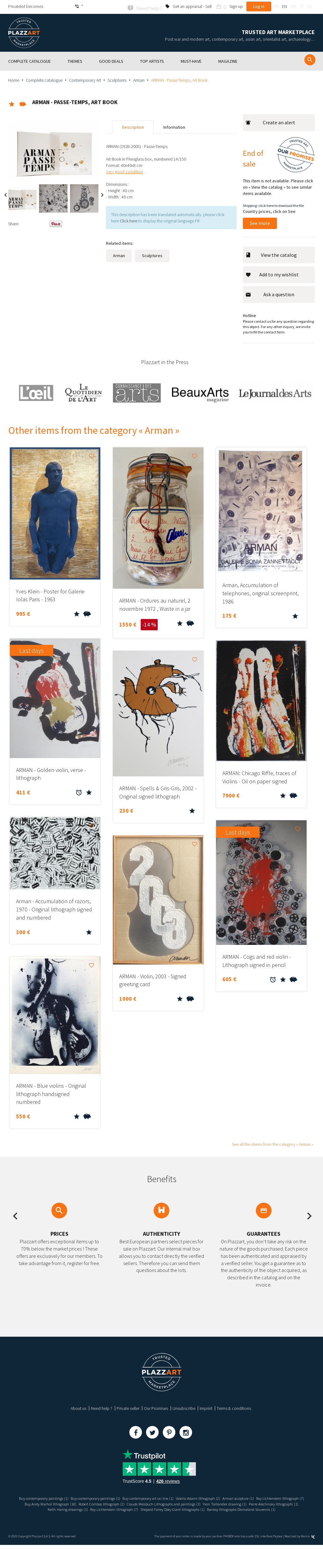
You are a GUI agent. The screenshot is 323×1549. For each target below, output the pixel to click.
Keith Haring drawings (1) (149, 1508)
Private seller (128, 1407)
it (301, 6)
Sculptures (117, 79)
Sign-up (236, 6)
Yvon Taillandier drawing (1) (42, 1508)
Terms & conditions (234, 1407)
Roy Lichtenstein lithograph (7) (61, 1503)
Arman (138, 79)
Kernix (308, 1540)
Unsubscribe (184, 1407)
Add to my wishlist (272, 274)
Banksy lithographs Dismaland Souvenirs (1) (162, 1513)
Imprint (206, 1407)
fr (275, 6)
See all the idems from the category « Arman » (272, 1143)
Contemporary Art (85, 79)
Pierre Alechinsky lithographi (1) (97, 1508)
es (310, 6)
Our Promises (156, 1407)
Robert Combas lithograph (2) (176, 1503)
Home (13, 79)
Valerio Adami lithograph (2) (231, 1497)
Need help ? (101, 1407)
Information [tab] (174, 126)
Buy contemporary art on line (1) (176, 1497)
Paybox (277, 1540)
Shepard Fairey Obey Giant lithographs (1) (268, 1508)
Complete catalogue (44, 79)
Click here (128, 220)
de (293, 6)
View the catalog (271, 254)
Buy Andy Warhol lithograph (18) (118, 1503)
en (284, 6)
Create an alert (270, 122)
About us (78, 1407)
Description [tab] (133, 126)
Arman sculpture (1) (276, 1497)
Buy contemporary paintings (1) (58, 1497)
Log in (258, 6)
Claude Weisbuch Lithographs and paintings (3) (247, 1503)
